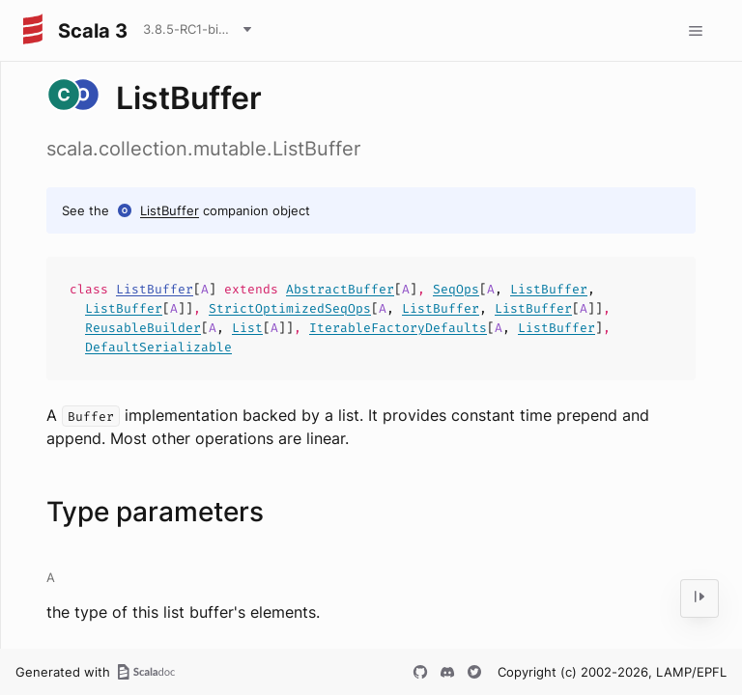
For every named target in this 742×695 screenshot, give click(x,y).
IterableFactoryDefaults (398, 328)
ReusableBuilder (143, 328)
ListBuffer (169, 210)
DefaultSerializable (158, 347)
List (247, 328)
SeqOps (456, 289)
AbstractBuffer (340, 289)
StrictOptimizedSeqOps (290, 308)
